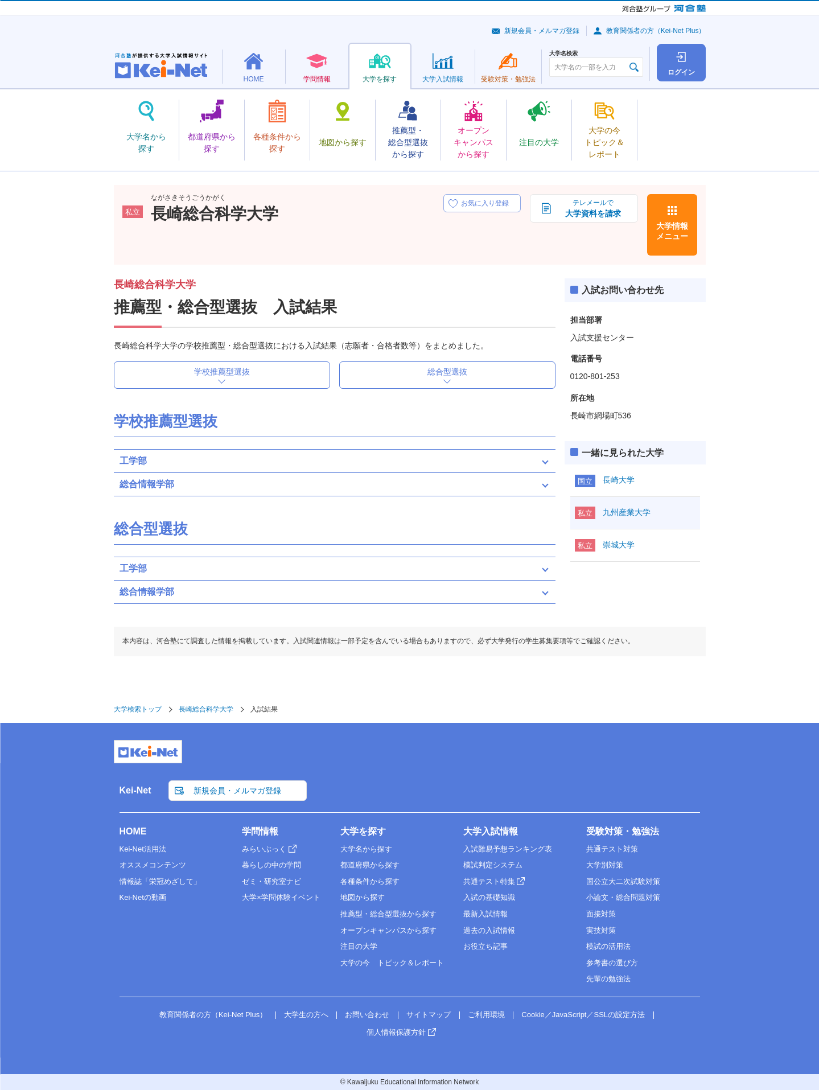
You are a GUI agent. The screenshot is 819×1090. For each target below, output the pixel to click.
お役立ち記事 (485, 946)
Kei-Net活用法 (143, 849)
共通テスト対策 (612, 849)
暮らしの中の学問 (271, 865)
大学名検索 (563, 53)
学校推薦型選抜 (222, 371)
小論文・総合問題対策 (623, 897)
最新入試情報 (485, 914)
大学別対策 (604, 865)
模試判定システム (492, 865)
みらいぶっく (264, 849)
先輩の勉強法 (608, 978)
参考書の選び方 (612, 963)
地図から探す (362, 897)
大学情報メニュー (672, 231)
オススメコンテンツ (153, 865)
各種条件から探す (370, 881)
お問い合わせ (367, 1014)
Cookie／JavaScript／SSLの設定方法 (583, 1014)
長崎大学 (619, 479)
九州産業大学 (627, 512)
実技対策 (601, 930)
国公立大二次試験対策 (623, 881)
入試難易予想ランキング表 (507, 849)
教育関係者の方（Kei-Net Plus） (656, 31)
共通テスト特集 (489, 881)
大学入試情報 (490, 831)
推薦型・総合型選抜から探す (388, 914)
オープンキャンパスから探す (388, 930)
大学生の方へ (306, 1014)
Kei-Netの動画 (143, 897)
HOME (133, 831)
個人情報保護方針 (396, 1032)
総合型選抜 (447, 371)
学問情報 (260, 831)
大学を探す (363, 831)
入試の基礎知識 (489, 897)
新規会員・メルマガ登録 (541, 31)
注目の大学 (358, 946)
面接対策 (601, 914)
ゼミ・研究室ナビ (271, 881)
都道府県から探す (370, 865)
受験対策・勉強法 (622, 831)
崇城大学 (619, 544)
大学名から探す (366, 849)
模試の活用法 (608, 946)
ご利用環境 (486, 1014)
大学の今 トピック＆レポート (392, 963)
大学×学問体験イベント (281, 897)
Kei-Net (135, 790)
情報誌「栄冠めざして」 (160, 881)
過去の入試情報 (489, 930)
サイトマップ (428, 1014)
